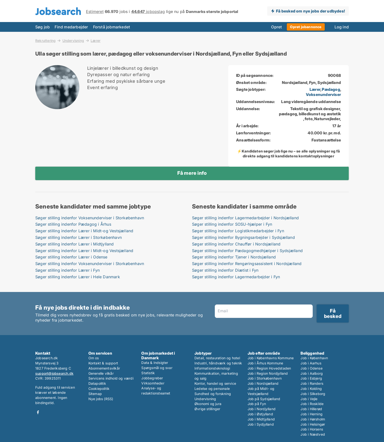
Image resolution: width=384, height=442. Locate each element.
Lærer (95, 40)
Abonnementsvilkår (104, 368)
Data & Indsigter (154, 363)
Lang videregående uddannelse (311, 101)
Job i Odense (311, 368)
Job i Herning (311, 414)
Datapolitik (97, 383)
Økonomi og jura (207, 404)
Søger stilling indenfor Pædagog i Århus (73, 224)
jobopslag (148, 11)
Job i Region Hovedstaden (269, 368)
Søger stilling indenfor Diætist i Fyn (225, 270)
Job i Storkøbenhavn (265, 378)
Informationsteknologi (212, 368)
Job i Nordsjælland (263, 383)
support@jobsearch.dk (54, 373)
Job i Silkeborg (312, 394)
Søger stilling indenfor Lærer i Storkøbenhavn (78, 237)
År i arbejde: (247, 125)
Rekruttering (45, 40)
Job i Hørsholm (312, 419)
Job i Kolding (311, 388)
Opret (276, 26)
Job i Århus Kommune (265, 363)
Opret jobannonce (305, 27)
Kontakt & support (103, 363)
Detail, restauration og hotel (217, 358)
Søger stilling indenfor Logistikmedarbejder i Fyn (238, 230)
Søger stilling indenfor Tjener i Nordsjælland (234, 257)
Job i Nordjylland (262, 409)
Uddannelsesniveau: (255, 101)
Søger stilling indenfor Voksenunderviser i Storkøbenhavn (89, 217)
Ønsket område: (251, 82)
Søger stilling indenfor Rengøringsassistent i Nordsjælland (247, 263)
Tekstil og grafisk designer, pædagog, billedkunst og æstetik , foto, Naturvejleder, (310, 113)
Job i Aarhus (310, 363)
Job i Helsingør (312, 424)
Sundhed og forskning (212, 394)
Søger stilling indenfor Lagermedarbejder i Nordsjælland (245, 217)
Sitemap (95, 394)
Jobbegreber (152, 378)
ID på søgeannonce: (255, 75)
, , (323, 92)
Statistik (148, 373)
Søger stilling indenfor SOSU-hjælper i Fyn (232, 224)
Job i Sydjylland (261, 424)
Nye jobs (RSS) (100, 399)
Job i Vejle (308, 399)
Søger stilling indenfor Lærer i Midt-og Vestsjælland (84, 230)
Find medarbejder (71, 26)
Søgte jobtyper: (250, 89)
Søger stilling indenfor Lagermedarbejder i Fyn (236, 276)
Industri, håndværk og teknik (218, 363)
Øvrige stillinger (207, 409)
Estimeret (95, 11)
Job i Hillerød (311, 409)
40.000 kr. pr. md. (324, 132)
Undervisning (73, 40)
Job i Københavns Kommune (271, 358)
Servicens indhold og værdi (110, 378)
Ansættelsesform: (253, 140)
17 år (336, 125)
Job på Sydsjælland (264, 399)
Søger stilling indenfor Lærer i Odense (71, 257)
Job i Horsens (311, 429)
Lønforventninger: (253, 132)
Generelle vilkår (101, 373)
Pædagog (331, 89)
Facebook (38, 412)
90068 (334, 75)
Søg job (42, 26)
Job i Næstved (312, 434)
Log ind (342, 26)
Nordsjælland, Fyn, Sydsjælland (311, 82)
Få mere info (192, 173)
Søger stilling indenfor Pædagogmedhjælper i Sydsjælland (247, 250)
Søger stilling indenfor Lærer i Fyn (67, 270)
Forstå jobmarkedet (111, 26)
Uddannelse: (248, 108)
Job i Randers (311, 383)
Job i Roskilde (312, 404)
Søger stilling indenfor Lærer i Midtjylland (74, 244)
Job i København (314, 358)
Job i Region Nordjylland (268, 373)
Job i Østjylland (260, 414)
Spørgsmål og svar (156, 368)
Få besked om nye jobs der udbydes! (310, 11)
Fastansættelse (326, 140)
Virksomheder (152, 383)
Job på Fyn (257, 404)
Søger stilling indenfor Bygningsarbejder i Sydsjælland (243, 237)
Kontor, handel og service (215, 383)
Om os (93, 358)
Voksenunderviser (323, 94)
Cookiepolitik (99, 388)
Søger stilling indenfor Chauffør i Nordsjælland (236, 244)
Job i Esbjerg (311, 378)
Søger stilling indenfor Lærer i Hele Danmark (77, 276)
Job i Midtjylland (261, 419)
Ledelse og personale (212, 388)
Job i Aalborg (311, 373)
